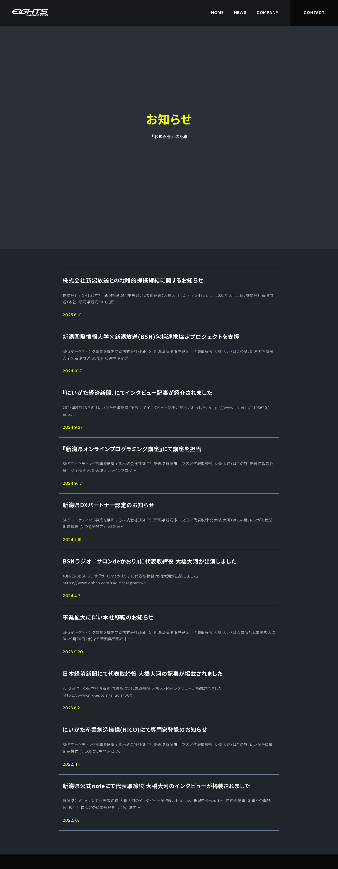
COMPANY (268, 13)
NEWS (240, 13)
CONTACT (314, 13)
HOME (217, 13)
